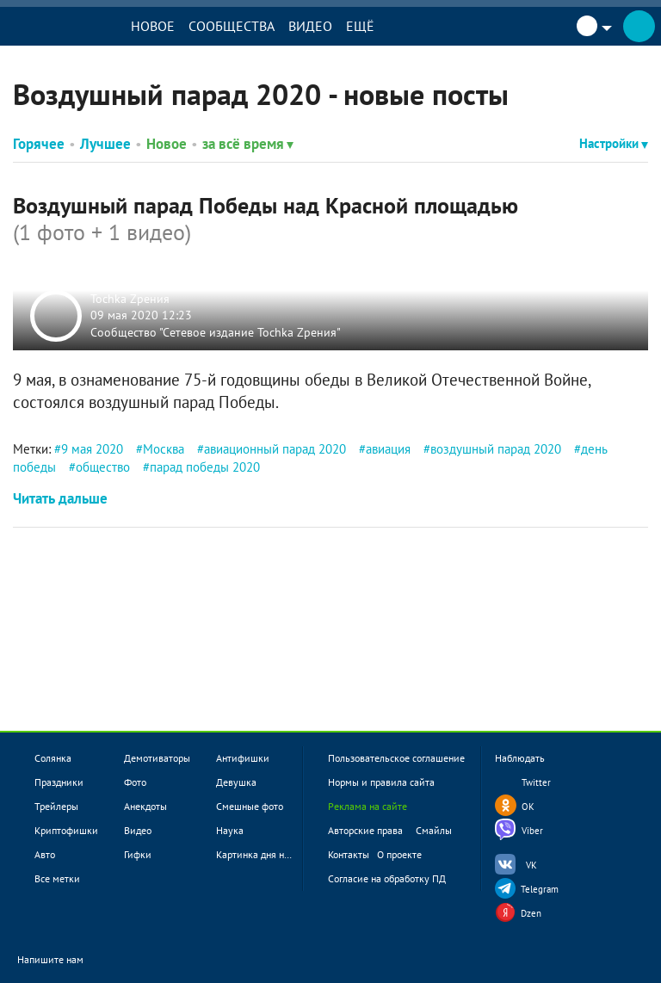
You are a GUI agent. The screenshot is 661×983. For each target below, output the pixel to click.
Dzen (531, 913)
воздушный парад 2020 (495, 449)
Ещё (360, 25)
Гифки (137, 854)
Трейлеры (56, 806)
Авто (44, 854)
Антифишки (242, 757)
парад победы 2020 (205, 467)
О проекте (399, 854)
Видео (310, 25)
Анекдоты (145, 806)
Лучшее (105, 143)
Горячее (39, 143)
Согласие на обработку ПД (387, 878)
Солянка (52, 757)
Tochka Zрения (130, 298)
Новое (153, 25)
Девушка (236, 782)
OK (528, 807)
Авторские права (365, 830)
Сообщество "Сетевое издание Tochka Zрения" (215, 331)
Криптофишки (66, 830)
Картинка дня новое (260, 854)
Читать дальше (60, 498)
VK (531, 865)
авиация (388, 449)
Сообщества (231, 25)
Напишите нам (61, 960)
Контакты (348, 854)
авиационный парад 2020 (275, 449)
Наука (230, 830)
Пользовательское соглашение (396, 757)
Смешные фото (249, 806)
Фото (135, 782)
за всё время (247, 143)
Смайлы (434, 830)
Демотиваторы (157, 757)
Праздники (58, 782)
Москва (163, 449)
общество (103, 467)
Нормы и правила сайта (381, 782)
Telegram (540, 889)
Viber (532, 831)
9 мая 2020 (92, 449)
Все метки (57, 878)
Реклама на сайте (367, 806)
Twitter (536, 782)
